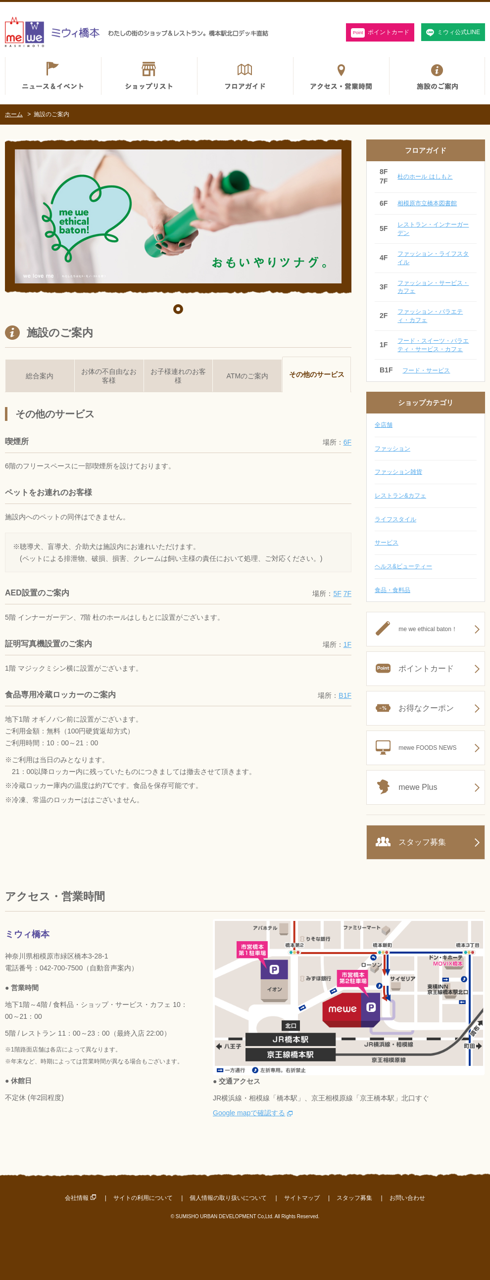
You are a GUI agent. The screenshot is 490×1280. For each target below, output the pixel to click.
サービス (386, 542)
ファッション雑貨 (398, 471)
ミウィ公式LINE (458, 32)
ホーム (14, 114)
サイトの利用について (143, 1197)
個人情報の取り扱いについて (228, 1197)
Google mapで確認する (249, 1113)
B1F (345, 695)
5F (337, 593)
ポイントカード (380, 33)
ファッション (392, 448)
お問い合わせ (407, 1197)
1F (347, 644)
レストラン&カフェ (400, 495)
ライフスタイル (395, 519)
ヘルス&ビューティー (403, 566)
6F (347, 442)
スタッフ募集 (354, 1197)
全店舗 (383, 424)
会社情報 (77, 1197)
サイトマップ (302, 1197)
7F (347, 593)
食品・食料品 (392, 590)
